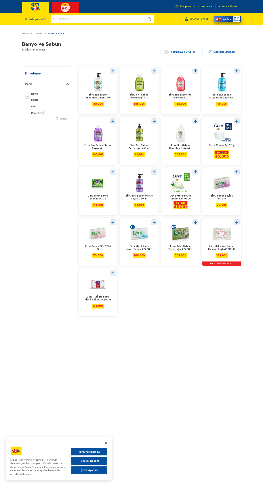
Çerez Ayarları (89, 470)
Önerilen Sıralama (221, 52)
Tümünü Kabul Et (89, 451)
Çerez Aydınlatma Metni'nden (40, 467)
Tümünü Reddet (89, 460)
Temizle (61, 118)
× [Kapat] (106, 442)
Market (27, 34)
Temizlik (40, 34)
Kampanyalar (185, 6)
